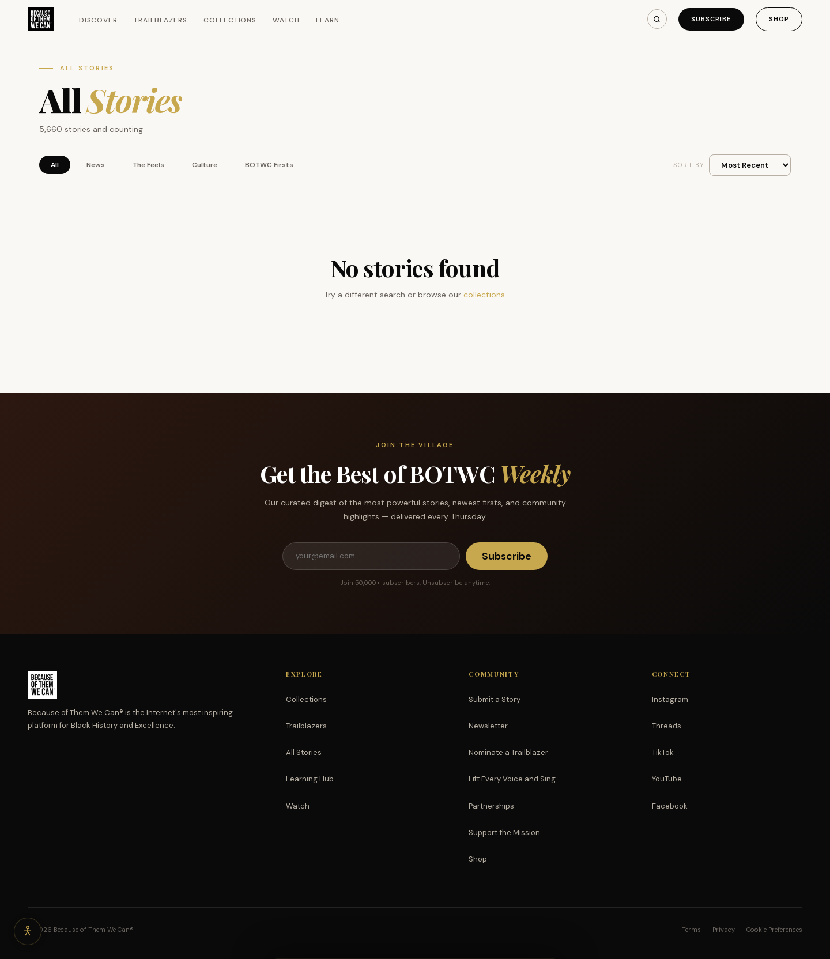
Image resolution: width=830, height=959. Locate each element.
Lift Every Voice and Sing (512, 779)
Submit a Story (494, 699)
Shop (779, 19)
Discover (98, 20)
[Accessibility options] (28, 931)
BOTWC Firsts (269, 164)
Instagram (670, 699)
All (55, 164)
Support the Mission (504, 832)
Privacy (723, 930)
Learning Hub (310, 779)
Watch (286, 20)
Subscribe (711, 19)
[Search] (657, 19)
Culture (204, 164)
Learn (327, 20)
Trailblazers (160, 20)
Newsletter (488, 726)
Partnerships (491, 806)
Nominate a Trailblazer (508, 752)
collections (484, 294)
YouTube (667, 779)
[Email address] (371, 556)
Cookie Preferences (774, 930)
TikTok (663, 752)
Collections (230, 20)
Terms (691, 930)
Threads (666, 726)
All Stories (304, 752)
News (95, 164)
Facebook (670, 806)
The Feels (148, 164)
